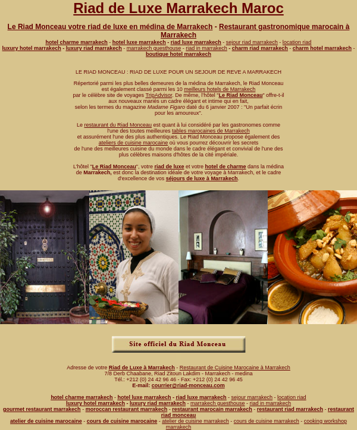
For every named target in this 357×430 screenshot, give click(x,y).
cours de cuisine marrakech (266, 421)
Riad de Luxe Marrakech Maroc (178, 8)
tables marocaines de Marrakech (211, 131)
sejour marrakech (252, 397)
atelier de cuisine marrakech (195, 421)
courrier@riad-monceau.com (188, 385)
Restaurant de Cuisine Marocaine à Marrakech (235, 368)
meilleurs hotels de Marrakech (219, 89)
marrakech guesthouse (154, 48)
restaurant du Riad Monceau (118, 125)
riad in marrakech (206, 48)
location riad (297, 42)
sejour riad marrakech (252, 42)
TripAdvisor (158, 95)
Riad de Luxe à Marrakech (142, 368)
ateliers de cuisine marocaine (133, 143)
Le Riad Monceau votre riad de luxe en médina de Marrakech (110, 27)
